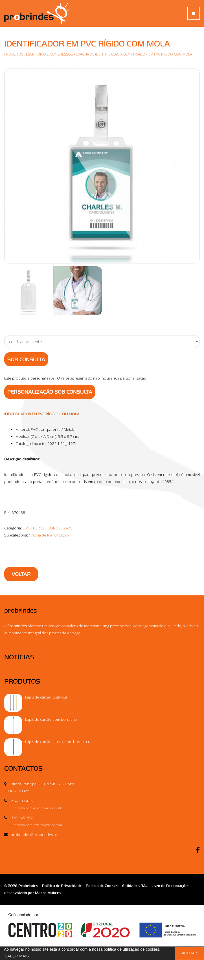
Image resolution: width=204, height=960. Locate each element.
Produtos (13, 54)
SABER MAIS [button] (17, 956)
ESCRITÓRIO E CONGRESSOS (49, 54)
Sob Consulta (26, 359)
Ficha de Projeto (102, 932)
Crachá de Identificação (98, 54)
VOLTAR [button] (21, 574)
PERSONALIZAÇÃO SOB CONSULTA (49, 392)
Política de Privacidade (62, 886)
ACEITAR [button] (189, 953)
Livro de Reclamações (170, 886)
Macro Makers (48, 893)
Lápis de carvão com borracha (51, 719)
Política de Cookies (102, 886)
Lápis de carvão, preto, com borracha (57, 741)
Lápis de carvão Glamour (46, 697)
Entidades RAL (135, 886)
